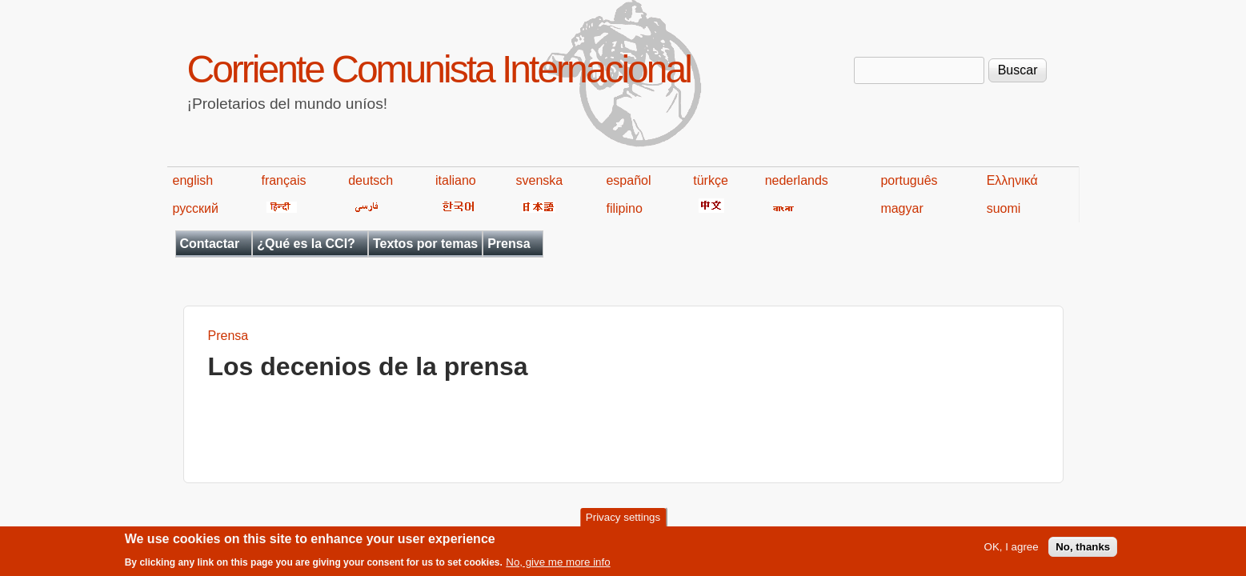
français (283, 180)
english (193, 180)
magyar (901, 208)
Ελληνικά (1012, 180)
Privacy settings (623, 521)
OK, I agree (1011, 551)
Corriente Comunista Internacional (439, 69)
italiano (455, 180)
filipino (624, 208)
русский (195, 208)
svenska (539, 180)
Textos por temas (425, 243)
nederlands (796, 180)
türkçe (710, 180)
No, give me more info (558, 566)
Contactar (210, 243)
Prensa (508, 243)
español (628, 180)
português (908, 180)
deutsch (370, 180)
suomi (1004, 208)
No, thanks (1083, 551)
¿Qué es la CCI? (306, 243)
